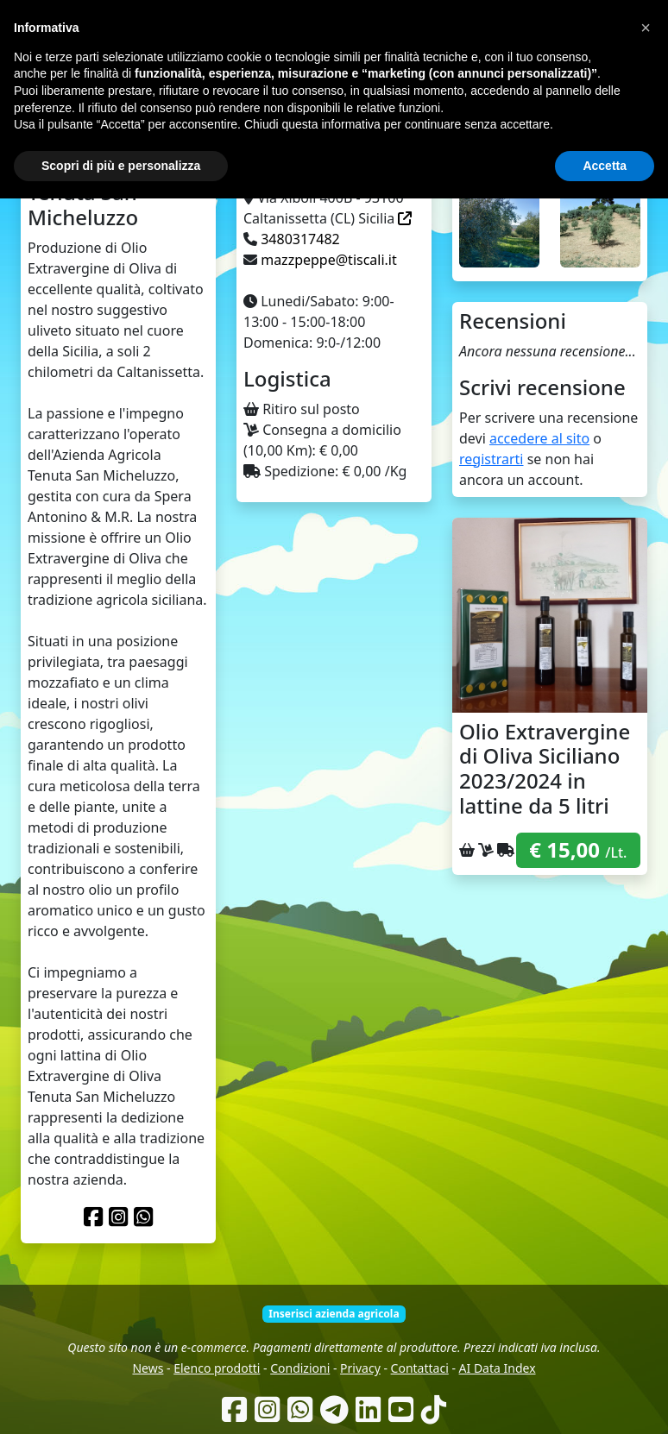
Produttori (386, 111)
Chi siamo (318, 111)
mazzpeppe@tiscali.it (329, 259)
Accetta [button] (605, 1400)
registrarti (491, 459)
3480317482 (300, 239)
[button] (645, 1263)
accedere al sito (539, 438)
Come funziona (236, 111)
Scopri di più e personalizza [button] (120, 1400)
